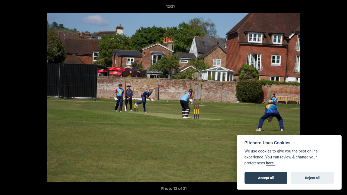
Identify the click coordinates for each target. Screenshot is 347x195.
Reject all (312, 178)
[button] (324, 7)
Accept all (266, 178)
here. (270, 163)
